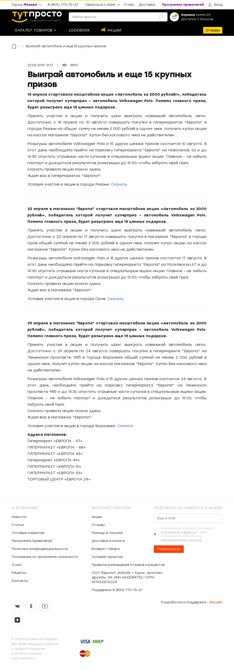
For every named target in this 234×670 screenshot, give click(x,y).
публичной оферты (179, 532)
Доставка (147, 5)
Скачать (119, 184)
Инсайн (216, 602)
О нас (129, 5)
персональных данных (181, 540)
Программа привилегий (183, 5)
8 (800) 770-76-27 (63, 5)
